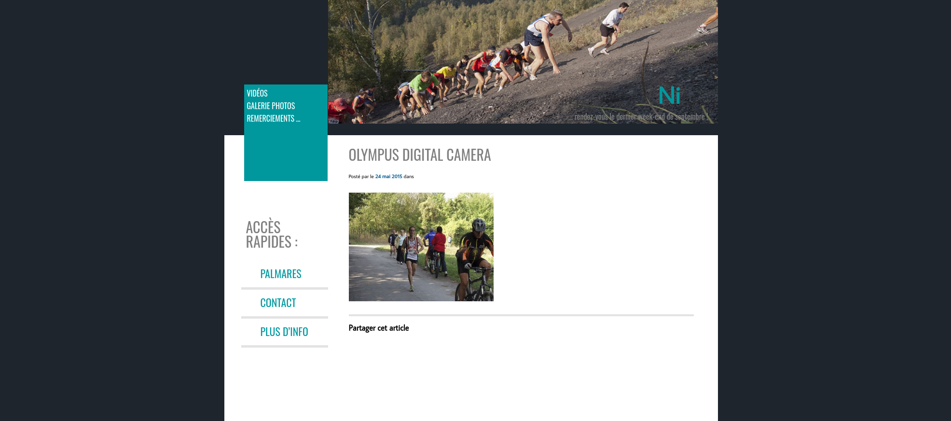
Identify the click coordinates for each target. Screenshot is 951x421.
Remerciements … (274, 118)
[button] (421, 247)
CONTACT (278, 302)
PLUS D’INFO (284, 331)
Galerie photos (271, 106)
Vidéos (257, 93)
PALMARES (281, 273)
